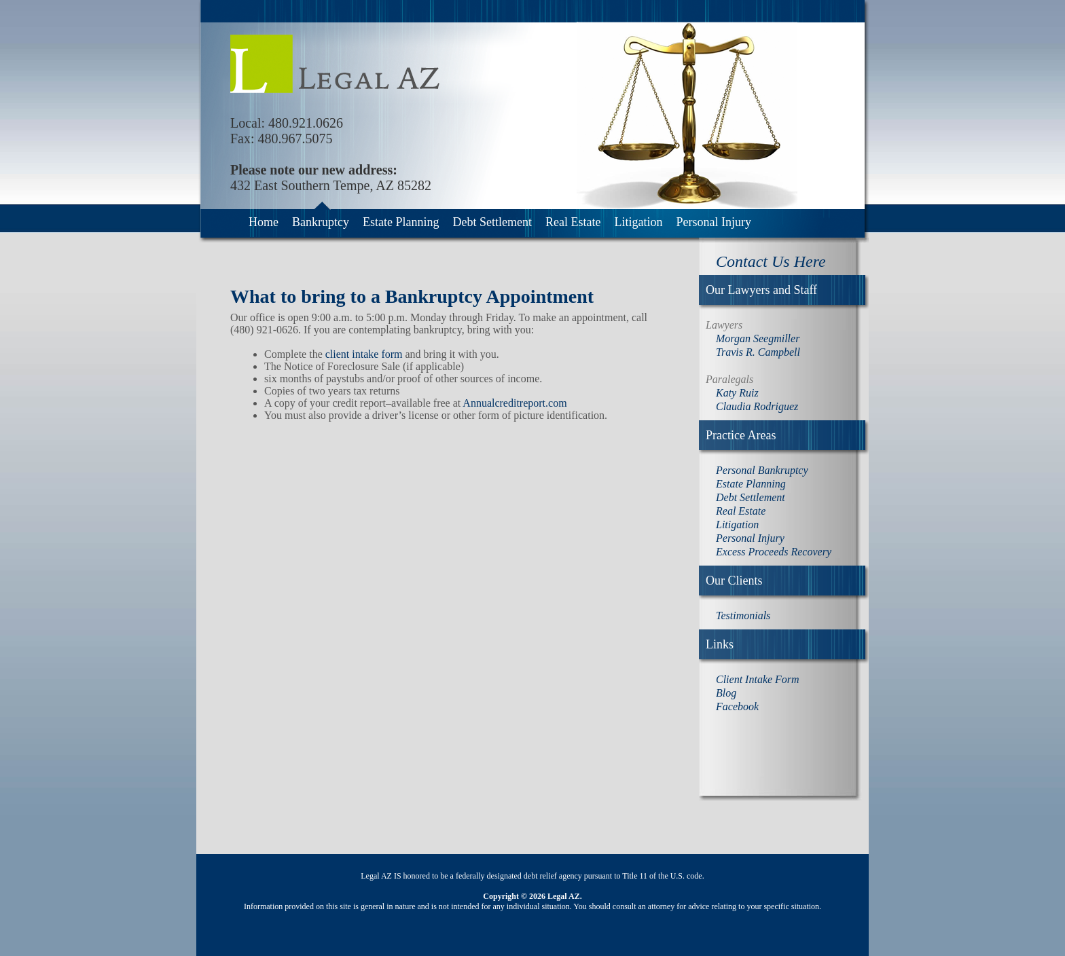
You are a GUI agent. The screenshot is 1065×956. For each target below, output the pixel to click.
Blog (726, 693)
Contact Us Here (771, 261)
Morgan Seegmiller (757, 338)
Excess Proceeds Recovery (773, 551)
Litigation (638, 222)
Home (263, 222)
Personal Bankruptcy (762, 470)
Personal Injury (713, 222)
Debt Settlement (491, 222)
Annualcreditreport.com (514, 403)
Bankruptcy (320, 222)
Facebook (737, 706)
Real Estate (572, 222)
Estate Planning (401, 222)
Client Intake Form (757, 679)
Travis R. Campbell (758, 352)
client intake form (364, 354)
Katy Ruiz (737, 393)
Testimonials (743, 615)
